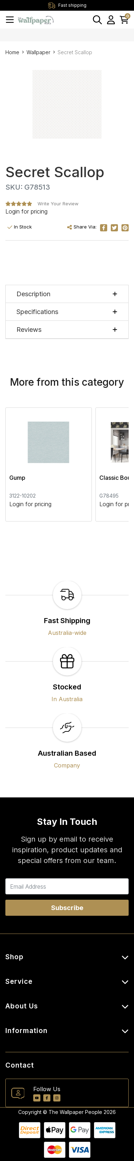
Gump (17, 477)
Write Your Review (58, 203)
